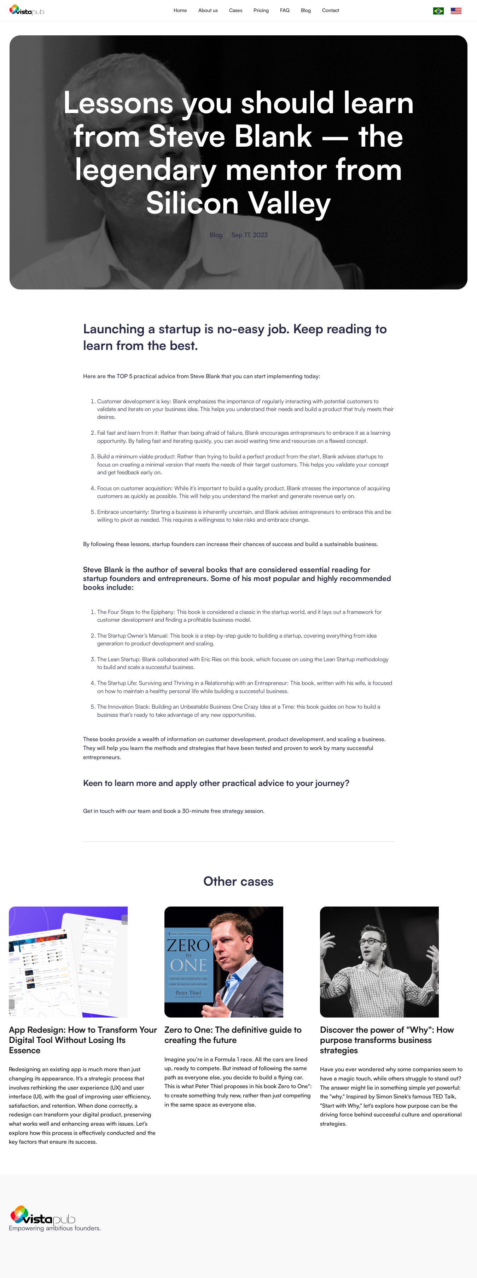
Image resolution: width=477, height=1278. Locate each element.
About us (208, 10)
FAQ (285, 10)
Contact (330, 10)
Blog (306, 10)
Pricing (261, 10)
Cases (235, 10)
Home (180, 10)
